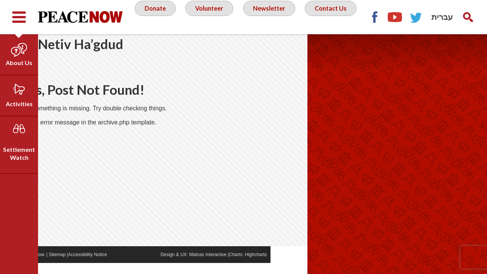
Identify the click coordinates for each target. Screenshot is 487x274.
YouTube (447, 51)
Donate (182, 17)
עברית (442, 17)
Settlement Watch (19, 153)
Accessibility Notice (124, 265)
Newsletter (302, 17)
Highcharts (293, 265)
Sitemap (94, 265)
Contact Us (245, 47)
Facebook (426, 51)
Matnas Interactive (244, 265)
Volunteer (239, 17)
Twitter (468, 51)
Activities (19, 103)
